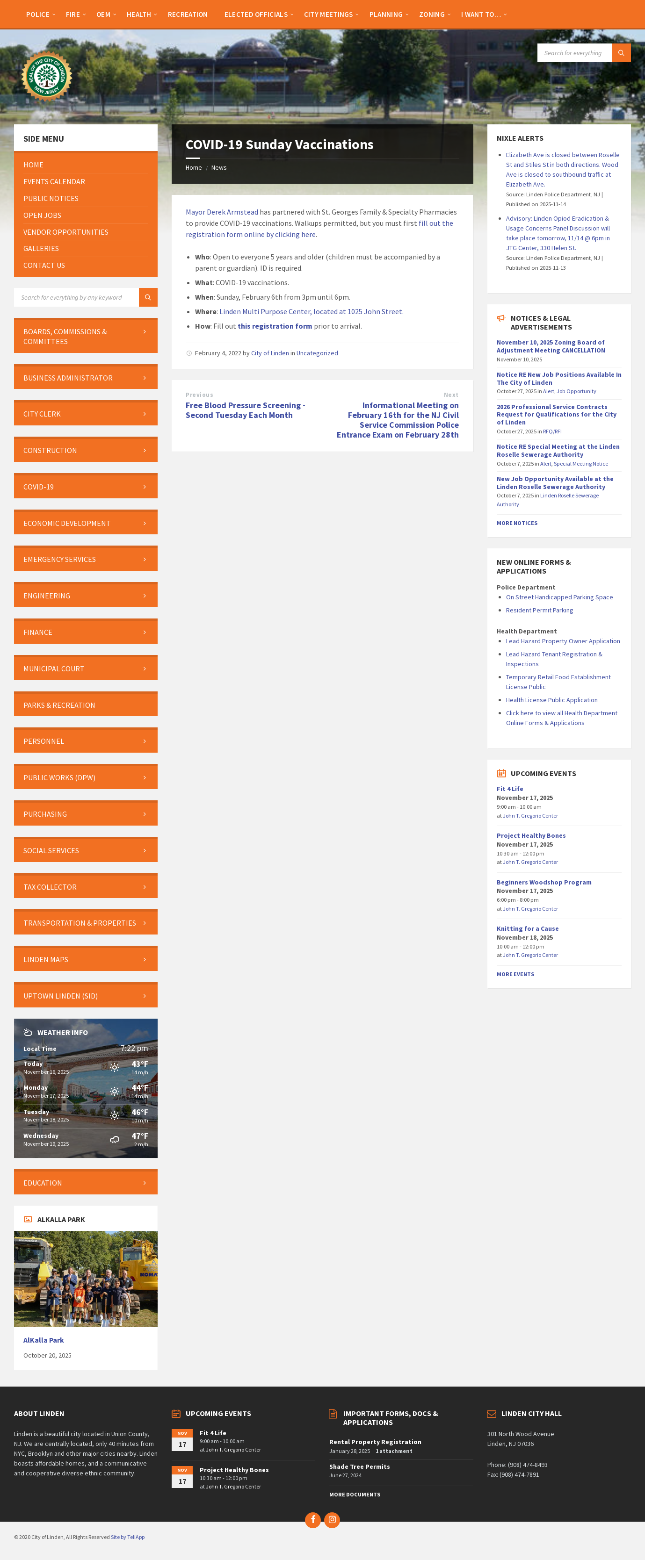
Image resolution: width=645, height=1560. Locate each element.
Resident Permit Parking (539, 610)
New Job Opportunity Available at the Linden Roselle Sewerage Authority (555, 482)
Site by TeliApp (128, 1536)
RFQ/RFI (552, 431)
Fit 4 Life (510, 788)
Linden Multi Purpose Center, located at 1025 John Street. (311, 311)
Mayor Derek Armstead (222, 211)
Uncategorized (317, 353)
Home (194, 167)
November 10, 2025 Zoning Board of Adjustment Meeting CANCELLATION (551, 346)
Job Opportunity (576, 391)
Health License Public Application (552, 700)
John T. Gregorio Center (530, 815)
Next (451, 395)
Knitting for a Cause (528, 928)
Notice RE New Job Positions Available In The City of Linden (559, 378)
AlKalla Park (43, 1340)
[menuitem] (38, 14)
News (219, 167)
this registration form (275, 326)
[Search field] (584, 52)
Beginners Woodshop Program (544, 882)
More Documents (354, 1494)
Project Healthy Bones (531, 835)
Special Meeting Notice (581, 463)
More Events (515, 974)
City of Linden (270, 353)
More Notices (517, 522)
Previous (199, 395)
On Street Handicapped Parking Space (559, 597)
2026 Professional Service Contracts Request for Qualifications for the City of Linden (556, 415)
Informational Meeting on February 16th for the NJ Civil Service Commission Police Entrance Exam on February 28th (398, 419)
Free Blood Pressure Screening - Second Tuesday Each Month (245, 410)
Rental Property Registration (375, 1442)
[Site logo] (47, 106)
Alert (548, 391)
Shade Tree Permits (359, 1466)
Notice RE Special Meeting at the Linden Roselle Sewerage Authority (558, 450)
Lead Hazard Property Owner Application (563, 641)
